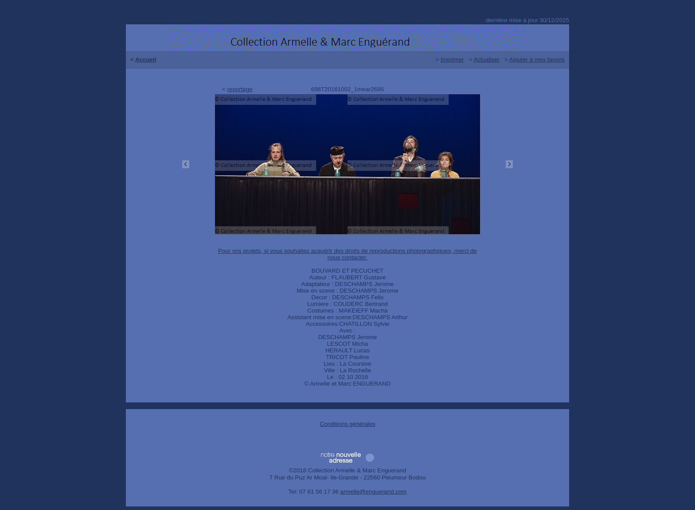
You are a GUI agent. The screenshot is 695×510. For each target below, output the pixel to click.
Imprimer (452, 59)
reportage (240, 89)
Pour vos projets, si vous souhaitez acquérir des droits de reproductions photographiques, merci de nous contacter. (347, 254)
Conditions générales (347, 424)
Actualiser (486, 59)
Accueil (145, 59)
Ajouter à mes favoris (537, 59)
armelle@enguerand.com (373, 491)
